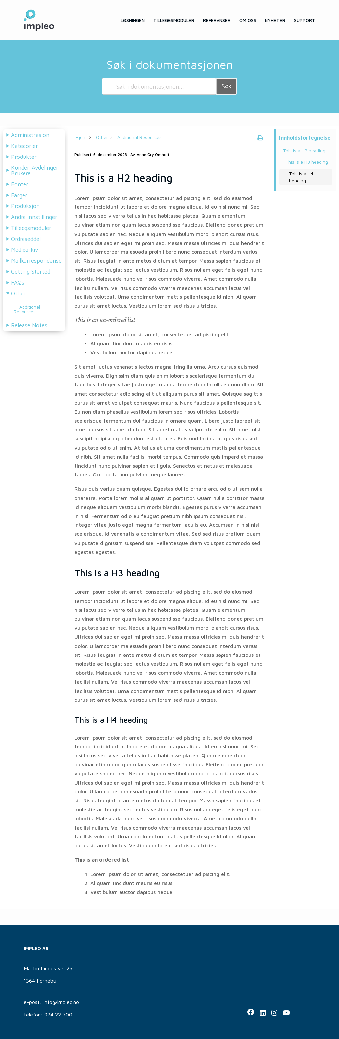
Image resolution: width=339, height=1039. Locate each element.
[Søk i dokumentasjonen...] (159, 86)
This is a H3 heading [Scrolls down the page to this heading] (307, 162)
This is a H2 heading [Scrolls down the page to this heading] (304, 150)
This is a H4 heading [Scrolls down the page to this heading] (301, 177)
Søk (226, 86)
